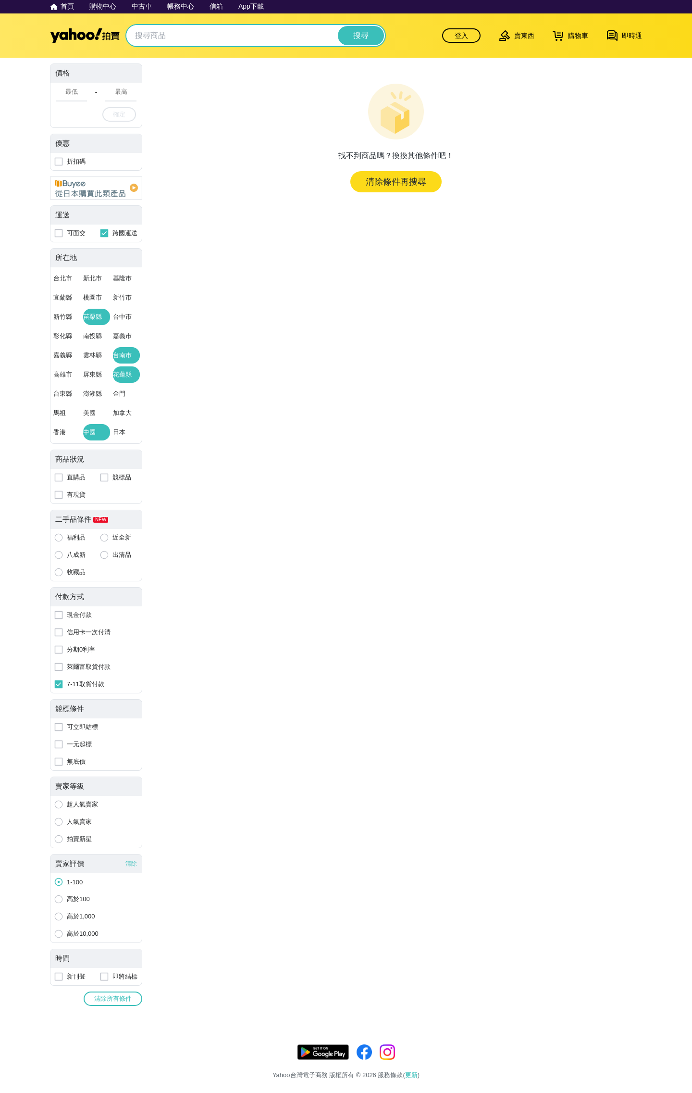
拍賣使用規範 (587, 1063)
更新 (634, 1051)
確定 (119, 114)
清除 (131, 863)
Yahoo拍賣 (85, 35)
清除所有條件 (113, 998)
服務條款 (514, 1063)
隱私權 (547, 1063)
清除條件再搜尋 (396, 182)
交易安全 (629, 1063)
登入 (461, 35)
